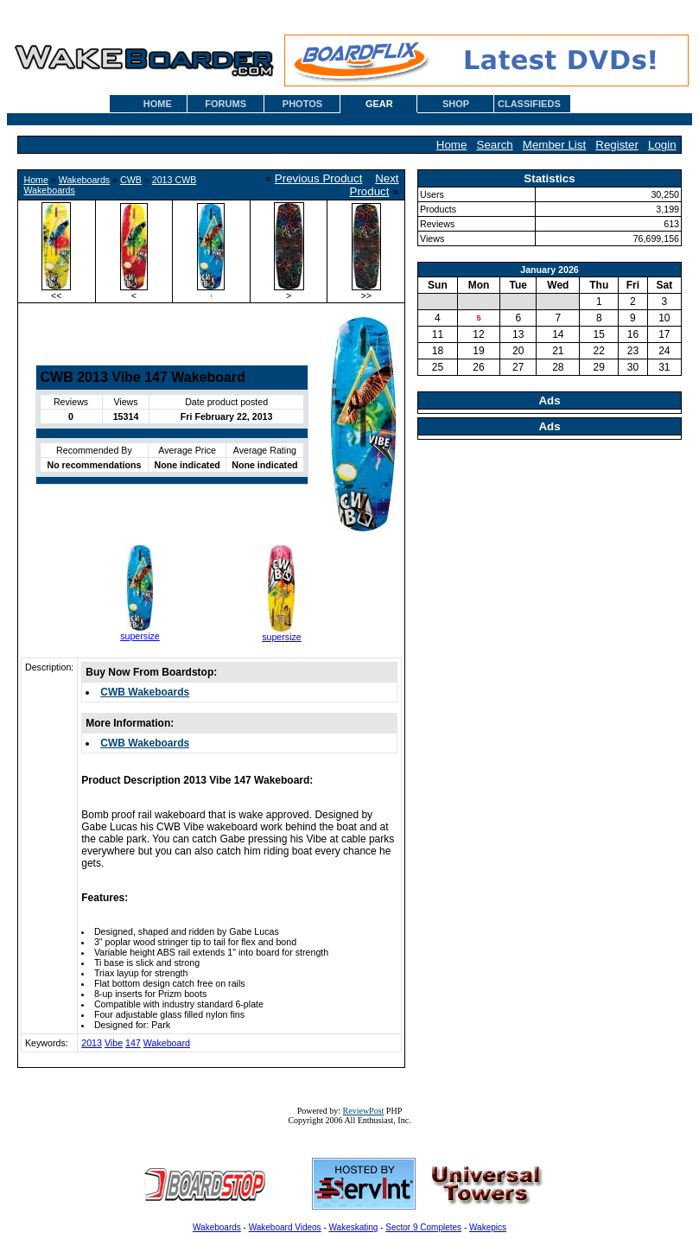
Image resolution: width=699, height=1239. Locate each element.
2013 (91, 1043)
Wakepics (487, 1227)
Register (617, 144)
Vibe (114, 1043)
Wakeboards (84, 180)
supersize (140, 636)
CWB (131, 180)
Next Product (374, 185)
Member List (554, 144)
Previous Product (319, 178)
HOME (157, 103)
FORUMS (225, 103)
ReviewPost (363, 1110)
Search (495, 144)
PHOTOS (302, 103)
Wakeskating (353, 1227)
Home (451, 144)
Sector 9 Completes (423, 1227)
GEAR (379, 103)
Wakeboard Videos (285, 1227)
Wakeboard (166, 1043)
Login (662, 144)
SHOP (455, 103)
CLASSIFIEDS (529, 103)
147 (133, 1043)
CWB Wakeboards (144, 692)
